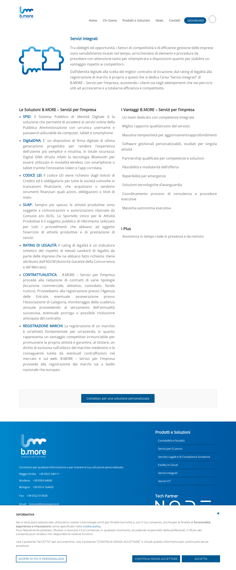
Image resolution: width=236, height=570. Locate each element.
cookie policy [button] (92, 526)
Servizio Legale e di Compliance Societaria (184, 457)
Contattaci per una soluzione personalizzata (118, 398)
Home (93, 20)
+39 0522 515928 (37, 495)
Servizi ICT (164, 481)
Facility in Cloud (168, 465)
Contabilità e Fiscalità (171, 440)
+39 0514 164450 (43, 487)
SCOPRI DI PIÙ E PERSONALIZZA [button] (41, 558)
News (159, 20)
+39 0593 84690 (42, 480)
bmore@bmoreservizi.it (44, 504)
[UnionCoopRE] (26, 12)
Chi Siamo (110, 20)
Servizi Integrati (168, 473)
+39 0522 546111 (49, 474)
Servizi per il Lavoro (170, 449)
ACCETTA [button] (201, 558)
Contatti (174, 20)
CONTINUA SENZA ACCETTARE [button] (156, 558)
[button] (218, 513)
